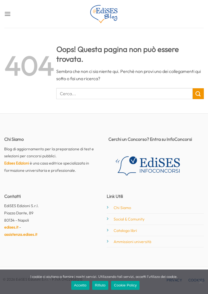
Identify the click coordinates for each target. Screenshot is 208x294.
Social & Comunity (129, 219)
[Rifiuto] (200, 283)
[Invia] (198, 93)
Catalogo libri (125, 230)
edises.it (11, 227)
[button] (7, 14)
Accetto (80, 285)
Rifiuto (100, 285)
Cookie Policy (125, 285)
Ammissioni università (132, 241)
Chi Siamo (122, 207)
